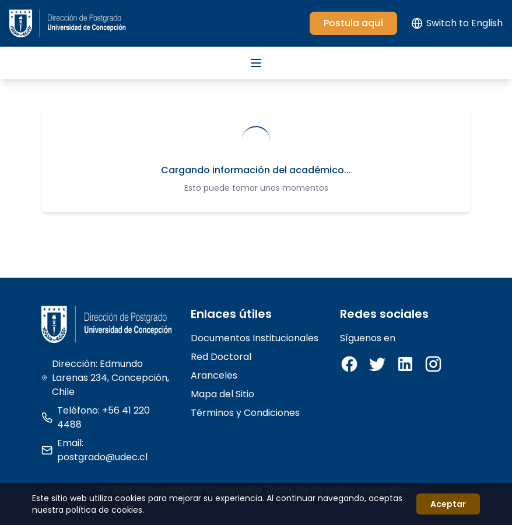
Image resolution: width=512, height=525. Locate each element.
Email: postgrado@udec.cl (94, 450)
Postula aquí (353, 23)
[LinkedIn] (405, 364)
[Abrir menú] (256, 63)
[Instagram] (433, 364)
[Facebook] (349, 364)
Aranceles (214, 375)
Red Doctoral (221, 356)
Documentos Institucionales (254, 338)
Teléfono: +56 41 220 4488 (95, 417)
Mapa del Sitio (222, 394)
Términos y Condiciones (245, 412)
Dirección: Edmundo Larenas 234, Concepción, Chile (105, 377)
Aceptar (448, 504)
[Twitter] (377, 364)
